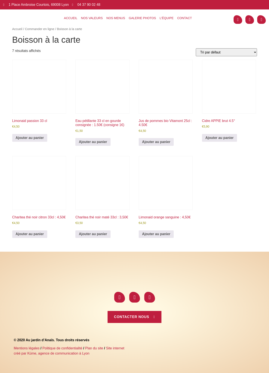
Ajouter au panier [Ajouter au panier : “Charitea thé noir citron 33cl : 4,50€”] (30, 234)
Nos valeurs (92, 18)
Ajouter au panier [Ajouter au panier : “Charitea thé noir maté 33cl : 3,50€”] (93, 234)
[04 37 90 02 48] (72, 4)
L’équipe (167, 18)
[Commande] (226, 52)
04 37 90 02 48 (88, 4)
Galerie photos (142, 18)
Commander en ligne (39, 29)
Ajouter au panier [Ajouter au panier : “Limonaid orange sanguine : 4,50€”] (156, 234)
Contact (184, 18)
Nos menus (115, 18)
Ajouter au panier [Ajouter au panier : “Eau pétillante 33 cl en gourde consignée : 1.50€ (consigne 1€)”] (93, 142)
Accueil (70, 18)
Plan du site (94, 348)
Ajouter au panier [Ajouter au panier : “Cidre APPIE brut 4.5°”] (219, 138)
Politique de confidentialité (62, 348)
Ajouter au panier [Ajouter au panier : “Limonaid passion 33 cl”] (30, 138)
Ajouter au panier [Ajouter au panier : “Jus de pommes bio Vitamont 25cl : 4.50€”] (156, 142)
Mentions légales (27, 348)
